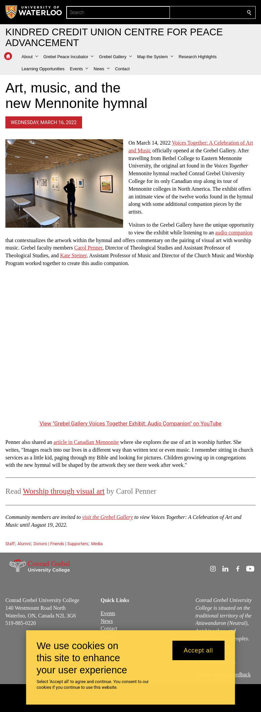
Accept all (198, 650)
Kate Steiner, (74, 255)
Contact (109, 629)
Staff (9, 543)
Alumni (24, 543)
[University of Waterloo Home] (34, 12)
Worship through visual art (64, 491)
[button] (30, 57)
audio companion (234, 232)
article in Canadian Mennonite (86, 442)
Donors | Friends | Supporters (61, 543)
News (107, 621)
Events (108, 613)
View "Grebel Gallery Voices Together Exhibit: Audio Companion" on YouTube (131, 423)
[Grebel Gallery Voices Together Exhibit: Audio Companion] (130, 348)
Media (97, 543)
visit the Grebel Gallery (107, 517)
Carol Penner (88, 248)
